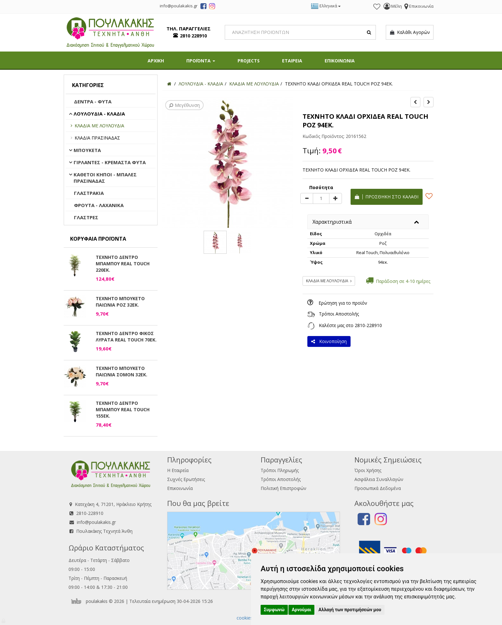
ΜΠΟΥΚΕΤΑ (87, 150)
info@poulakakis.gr (96, 522)
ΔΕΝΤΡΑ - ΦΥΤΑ (92, 101)
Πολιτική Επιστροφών (283, 488)
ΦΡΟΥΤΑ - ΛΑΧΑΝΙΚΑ (99, 205)
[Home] (169, 84)
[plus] (335, 198)
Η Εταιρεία (178, 470)
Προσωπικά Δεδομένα (377, 488)
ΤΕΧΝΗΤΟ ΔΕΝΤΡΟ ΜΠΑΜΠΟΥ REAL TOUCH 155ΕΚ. (123, 409)
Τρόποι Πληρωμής (280, 470)
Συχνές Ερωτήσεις (186, 479)
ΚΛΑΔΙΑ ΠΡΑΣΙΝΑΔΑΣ (97, 138)
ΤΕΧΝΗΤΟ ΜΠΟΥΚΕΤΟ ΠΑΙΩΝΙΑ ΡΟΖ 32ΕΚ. (120, 301)
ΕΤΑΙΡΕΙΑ (292, 61)
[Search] (300, 32)
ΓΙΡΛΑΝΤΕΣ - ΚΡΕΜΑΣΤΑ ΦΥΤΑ (110, 162)
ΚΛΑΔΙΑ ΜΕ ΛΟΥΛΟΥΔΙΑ (99, 126)
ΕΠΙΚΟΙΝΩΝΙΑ (340, 61)
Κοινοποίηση (329, 341)
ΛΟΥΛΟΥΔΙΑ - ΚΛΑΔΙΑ (99, 113)
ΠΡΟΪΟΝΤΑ (200, 61)
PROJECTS (249, 61)
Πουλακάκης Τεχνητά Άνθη (104, 531)
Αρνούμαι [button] (301, 609)
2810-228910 (368, 325)
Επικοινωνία (180, 488)
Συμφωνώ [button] (274, 609)
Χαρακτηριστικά (332, 221)
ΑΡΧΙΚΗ (156, 61)
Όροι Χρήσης (367, 470)
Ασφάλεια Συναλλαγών (378, 479)
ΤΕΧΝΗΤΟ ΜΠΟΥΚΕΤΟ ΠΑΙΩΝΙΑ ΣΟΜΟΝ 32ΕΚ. (121, 371)
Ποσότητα (321, 187)
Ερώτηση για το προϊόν (343, 303)
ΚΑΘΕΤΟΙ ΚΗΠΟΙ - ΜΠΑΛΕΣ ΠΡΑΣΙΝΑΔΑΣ (105, 177)
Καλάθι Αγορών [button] (409, 32)
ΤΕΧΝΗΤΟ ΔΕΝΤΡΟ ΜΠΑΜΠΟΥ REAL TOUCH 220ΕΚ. (123, 263)
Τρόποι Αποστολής (339, 314)
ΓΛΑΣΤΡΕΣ (86, 217)
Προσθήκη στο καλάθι (386, 197)
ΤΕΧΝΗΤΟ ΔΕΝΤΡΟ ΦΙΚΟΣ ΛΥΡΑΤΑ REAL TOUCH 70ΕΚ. (126, 336)
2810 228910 (193, 36)
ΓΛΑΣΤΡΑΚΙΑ (89, 193)
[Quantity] (321, 198)
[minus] (306, 198)
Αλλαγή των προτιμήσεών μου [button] (350, 609)
